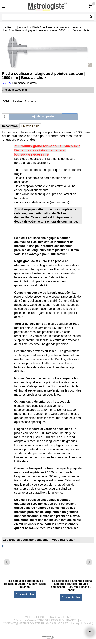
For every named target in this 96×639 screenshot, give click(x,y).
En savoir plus (30, 126)
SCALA (6, 83)
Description (10, 126)
